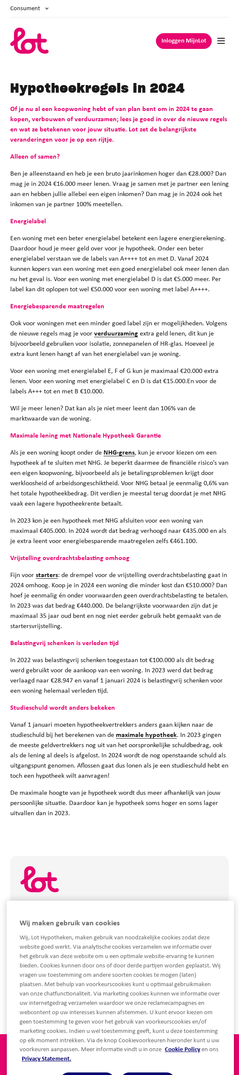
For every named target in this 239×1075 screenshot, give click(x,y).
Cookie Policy (182, 1062)
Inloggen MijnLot (183, 41)
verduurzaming (116, 333)
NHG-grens (119, 452)
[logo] (29, 41)
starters (47, 575)
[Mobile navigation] (221, 40)
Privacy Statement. (46, 1071)
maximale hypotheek (146, 735)
